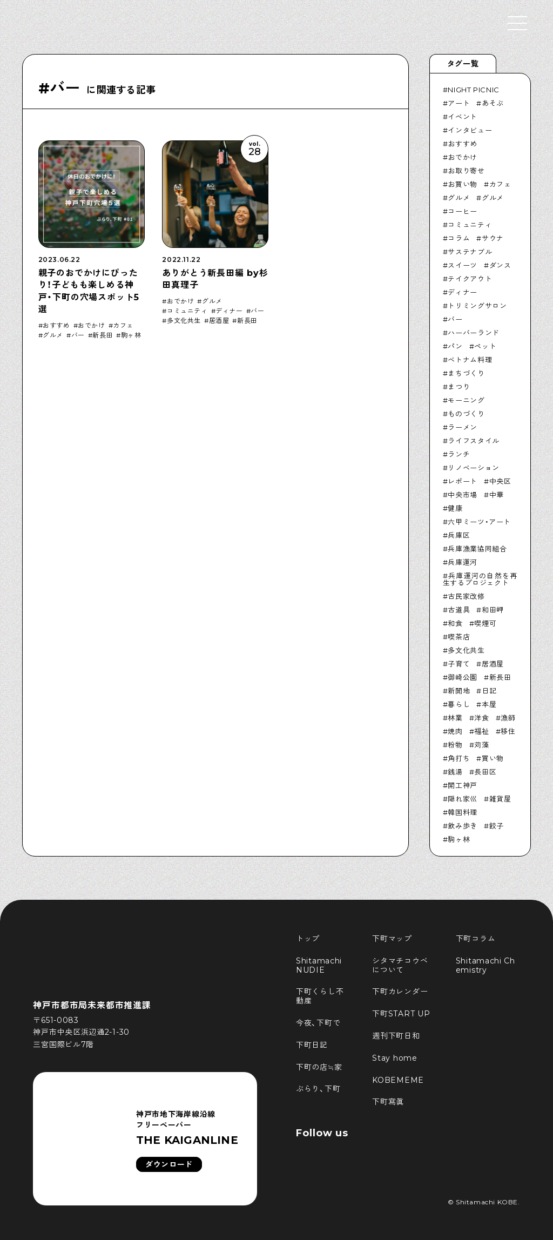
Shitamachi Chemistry (485, 965)
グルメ (53, 335)
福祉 (481, 731)
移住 (508, 731)
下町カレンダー (400, 991)
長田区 (485, 771)
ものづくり (466, 413)
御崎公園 (462, 677)
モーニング (466, 400)
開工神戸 (462, 785)
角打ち (459, 758)
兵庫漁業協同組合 (477, 548)
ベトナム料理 (470, 359)
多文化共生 (184, 321)
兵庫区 (459, 535)
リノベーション (474, 467)
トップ (308, 939)
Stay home (394, 1058)
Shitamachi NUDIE (320, 965)
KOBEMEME (398, 1080)
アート (459, 103)
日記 (489, 690)
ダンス (500, 265)
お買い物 (462, 184)
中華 (496, 494)
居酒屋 (219, 321)
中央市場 (462, 494)
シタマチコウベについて (400, 965)
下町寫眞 (388, 1102)
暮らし (459, 704)
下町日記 (312, 1045)
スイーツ (462, 265)
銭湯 (455, 771)
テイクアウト (470, 278)
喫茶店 (459, 636)
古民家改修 (466, 596)
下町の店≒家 (319, 1067)
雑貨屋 (500, 798)
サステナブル (470, 251)
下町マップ (392, 939)
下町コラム (476, 939)
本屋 (489, 704)
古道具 (459, 609)
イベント (462, 116)
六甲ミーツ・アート (479, 521)
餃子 (496, 825)
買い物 (493, 758)
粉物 (455, 744)
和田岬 (493, 609)
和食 (455, 623)
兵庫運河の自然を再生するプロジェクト (480, 579)
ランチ (459, 454)
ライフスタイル (474, 440)
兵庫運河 (462, 562)
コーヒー (462, 211)
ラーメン (462, 427)
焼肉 (455, 731)
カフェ (123, 325)
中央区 (500, 481)
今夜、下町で (318, 1023)
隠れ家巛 (462, 798)
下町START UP (401, 1014)
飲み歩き (462, 825)
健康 (455, 508)
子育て (459, 663)
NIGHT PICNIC (474, 89)
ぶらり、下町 (318, 1089)
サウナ (493, 238)
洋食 (481, 717)
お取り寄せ (466, 170)
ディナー (228, 311)
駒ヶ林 (131, 335)
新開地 (459, 690)
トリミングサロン (477, 305)
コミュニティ (187, 311)
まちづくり (466, 373)
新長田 (102, 335)
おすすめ (56, 325)
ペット (485, 346)
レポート (462, 481)
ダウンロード (169, 1164)
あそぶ (493, 103)
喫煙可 (485, 623)
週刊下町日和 (396, 1036)
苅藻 (481, 744)
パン (455, 346)
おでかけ (91, 325)
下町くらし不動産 (319, 996)
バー (78, 335)
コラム (459, 238)
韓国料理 (462, 812)
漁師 (508, 717)
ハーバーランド (474, 332)
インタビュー (470, 130)
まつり (459, 386)
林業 (455, 717)
